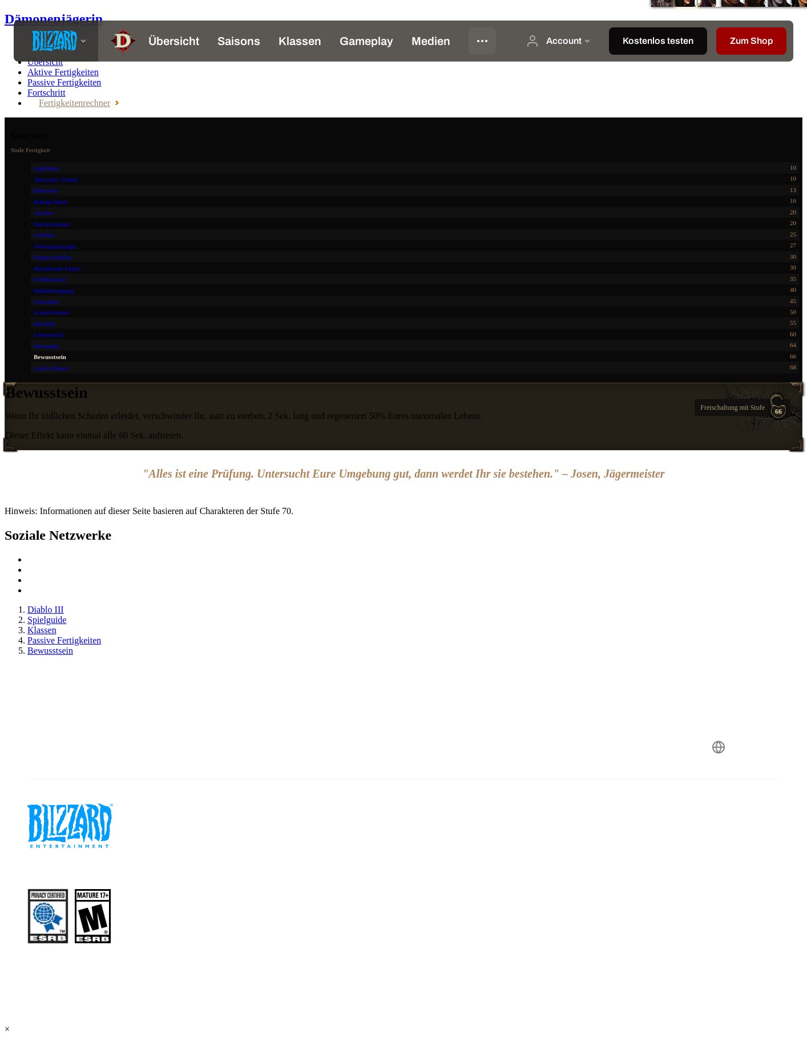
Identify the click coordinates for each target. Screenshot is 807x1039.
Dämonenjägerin (54, 18)
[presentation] (56, 41)
